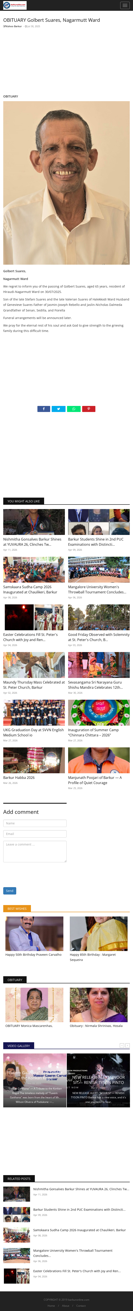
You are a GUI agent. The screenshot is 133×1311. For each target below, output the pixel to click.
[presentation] (36, 874)
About (65, 1306)
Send (9, 891)
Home (51, 1306)
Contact (81, 1306)
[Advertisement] (66, 61)
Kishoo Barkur (12, 26)
